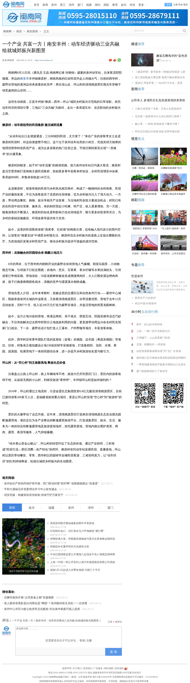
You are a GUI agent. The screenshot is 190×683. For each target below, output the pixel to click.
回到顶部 (119, 668)
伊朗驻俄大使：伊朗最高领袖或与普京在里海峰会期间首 (82, 538)
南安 (19, 31)
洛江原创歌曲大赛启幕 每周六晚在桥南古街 (160, 77)
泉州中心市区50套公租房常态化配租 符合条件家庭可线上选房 (42, 609)
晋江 (62, 4)
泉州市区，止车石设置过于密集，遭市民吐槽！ (173, 253)
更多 (141, 4)
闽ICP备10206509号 (102, 677)
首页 (36, 4)
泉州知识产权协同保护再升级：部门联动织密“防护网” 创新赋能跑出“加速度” (51, 483)
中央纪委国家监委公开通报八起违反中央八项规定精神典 (82, 554)
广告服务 (98, 668)
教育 (115, 4)
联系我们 (87, 668)
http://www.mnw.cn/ (44, 60)
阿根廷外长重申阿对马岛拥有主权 (69, 546)
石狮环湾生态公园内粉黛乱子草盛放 (144, 194)
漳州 (71, 4)
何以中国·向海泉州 (145, 303)
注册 (175, 4)
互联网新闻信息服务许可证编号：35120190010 (135, 677)
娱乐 (124, 4)
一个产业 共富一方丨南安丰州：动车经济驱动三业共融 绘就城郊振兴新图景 (55, 620)
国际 (106, 4)
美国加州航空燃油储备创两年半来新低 (72, 523)
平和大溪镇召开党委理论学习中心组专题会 (30, 489)
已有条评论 (115, 622)
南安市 (24, 78)
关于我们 (77, 668)
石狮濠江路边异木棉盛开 (173, 194)
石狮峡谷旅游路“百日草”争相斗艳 (171, 168)
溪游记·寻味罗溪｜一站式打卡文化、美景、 (160, 83)
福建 (89, 4)
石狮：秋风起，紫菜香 (143, 168)
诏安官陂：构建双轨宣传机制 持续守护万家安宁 (33, 494)
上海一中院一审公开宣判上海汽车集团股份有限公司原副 (82, 562)
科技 (132, 4)
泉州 (54, 4)
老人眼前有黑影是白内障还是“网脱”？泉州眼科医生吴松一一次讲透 (45, 603)
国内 (97, 4)
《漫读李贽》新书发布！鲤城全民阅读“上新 (160, 71)
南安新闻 (32, 31)
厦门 (80, 4)
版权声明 (66, 668)
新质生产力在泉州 (145, 298)
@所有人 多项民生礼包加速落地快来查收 (158, 100)
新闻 (45, 4)
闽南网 (7, 31)
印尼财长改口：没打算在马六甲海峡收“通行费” (77, 531)
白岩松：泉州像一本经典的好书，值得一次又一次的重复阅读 (144, 253)
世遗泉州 (137, 276)
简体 (180, 4)
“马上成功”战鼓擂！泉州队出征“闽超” (173, 228)
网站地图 (108, 668)
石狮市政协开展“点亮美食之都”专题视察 (29, 597)
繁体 (185, 4)
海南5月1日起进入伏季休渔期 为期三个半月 (75, 570)
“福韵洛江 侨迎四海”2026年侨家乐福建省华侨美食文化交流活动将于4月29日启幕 (144, 228)
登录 (82, 640)
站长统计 (136, 672)
